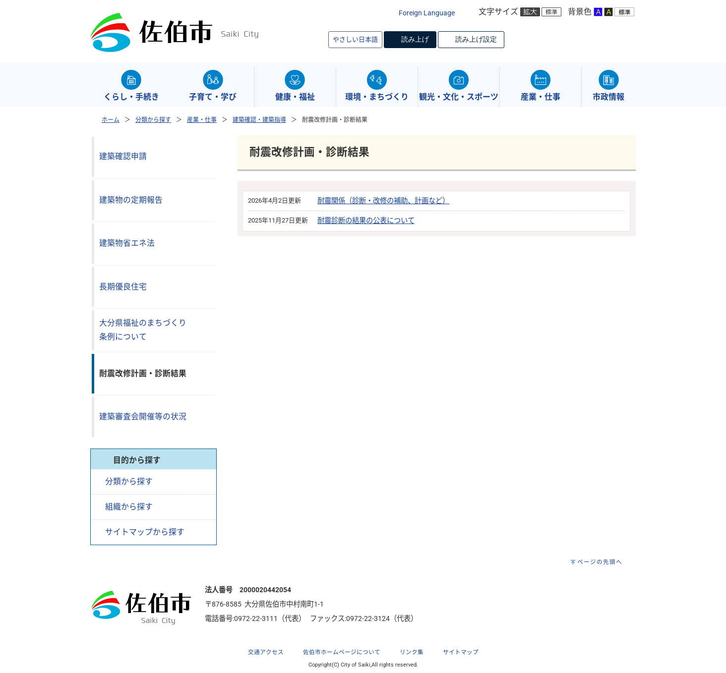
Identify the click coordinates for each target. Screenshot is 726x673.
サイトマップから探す (144, 532)
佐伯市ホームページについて (341, 652)
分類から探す (153, 119)
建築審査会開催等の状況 (142, 416)
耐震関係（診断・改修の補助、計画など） (383, 201)
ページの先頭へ (599, 562)
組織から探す (129, 506)
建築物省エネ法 (127, 243)
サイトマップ (461, 652)
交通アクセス (266, 652)
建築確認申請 (123, 156)
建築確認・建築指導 (259, 119)
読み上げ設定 (476, 39)
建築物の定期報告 (131, 200)
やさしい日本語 (355, 39)
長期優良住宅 (123, 286)
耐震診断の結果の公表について (366, 221)
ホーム (111, 119)
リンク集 (412, 652)
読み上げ (415, 39)
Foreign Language (427, 13)
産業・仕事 (202, 119)
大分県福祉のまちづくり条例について (142, 330)
